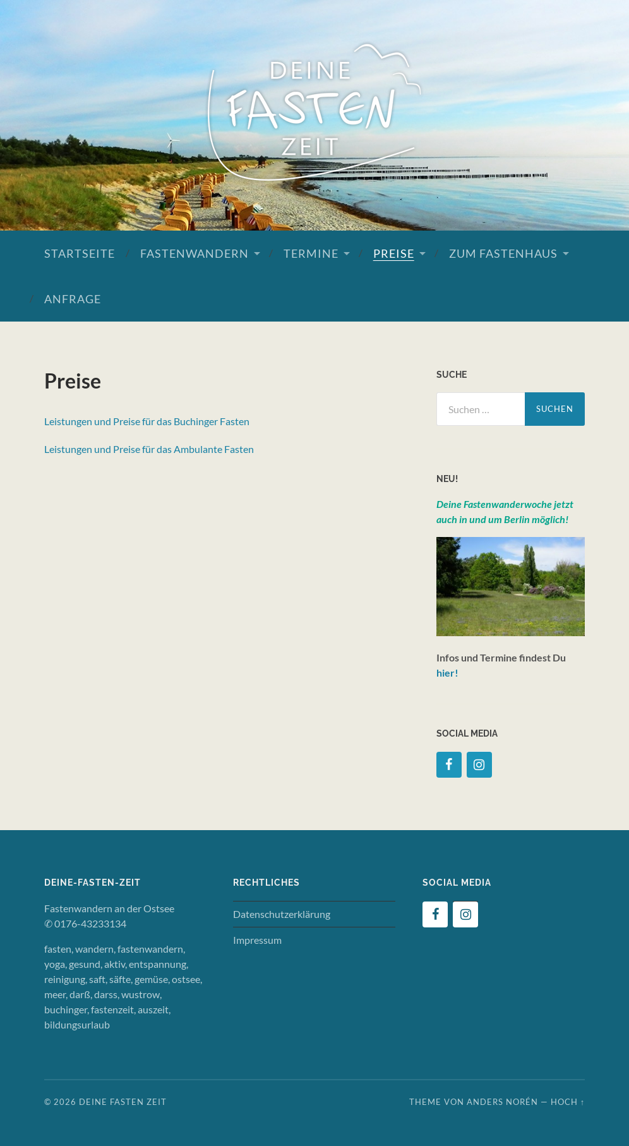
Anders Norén (502, 1102)
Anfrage (72, 299)
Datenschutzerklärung (281, 914)
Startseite (79, 253)
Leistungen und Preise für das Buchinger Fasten (146, 421)
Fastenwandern (194, 253)
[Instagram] (479, 765)
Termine (311, 253)
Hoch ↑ (568, 1102)
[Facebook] (449, 765)
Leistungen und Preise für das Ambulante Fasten (149, 449)
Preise (393, 253)
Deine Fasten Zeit (123, 1102)
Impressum (257, 940)
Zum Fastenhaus (503, 253)
